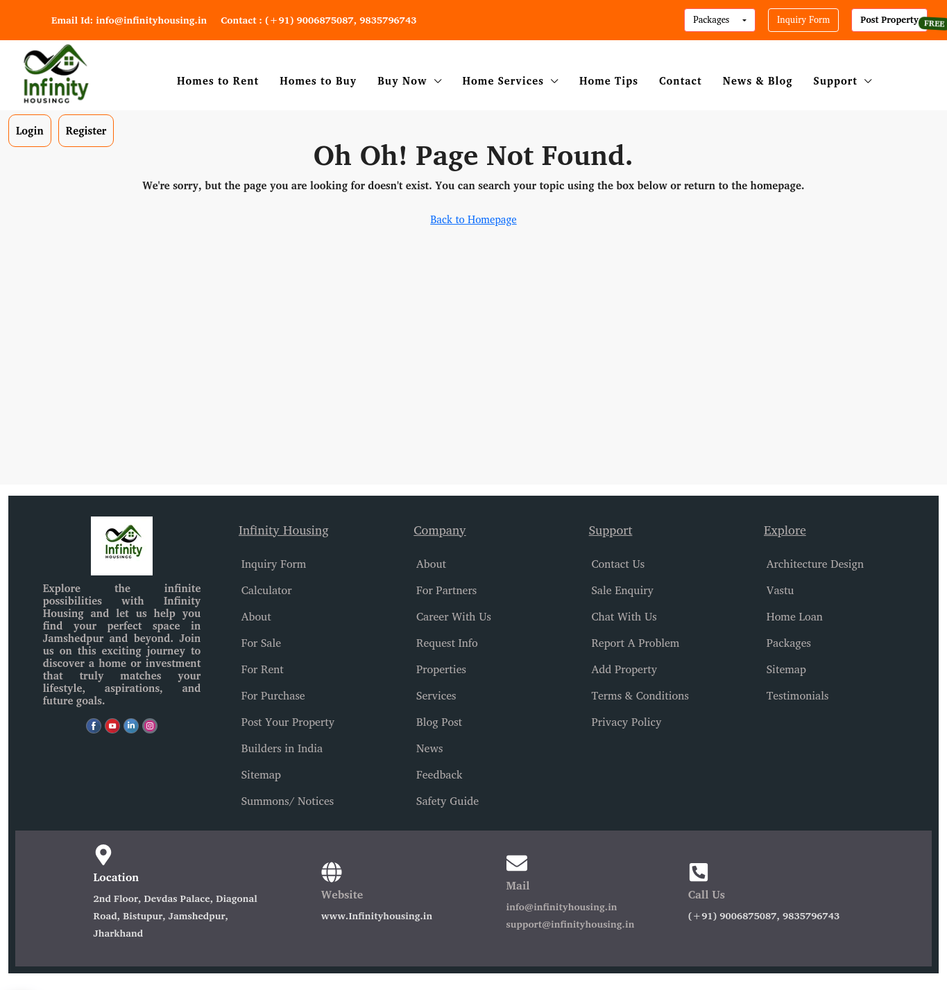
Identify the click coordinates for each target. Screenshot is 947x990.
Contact (680, 80)
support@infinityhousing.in (570, 924)
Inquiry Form (803, 19)
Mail (518, 885)
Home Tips (608, 80)
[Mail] (516, 863)
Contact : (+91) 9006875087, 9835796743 (318, 20)
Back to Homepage (473, 219)
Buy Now (402, 80)
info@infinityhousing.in (561, 906)
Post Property (889, 19)
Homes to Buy (318, 80)
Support (836, 80)
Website (342, 894)
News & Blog (758, 80)
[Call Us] (698, 872)
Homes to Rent (218, 80)
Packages (712, 19)
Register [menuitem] (86, 130)
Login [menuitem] (30, 130)
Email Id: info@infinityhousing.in (129, 20)
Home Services (503, 80)
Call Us (706, 894)
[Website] (331, 872)
